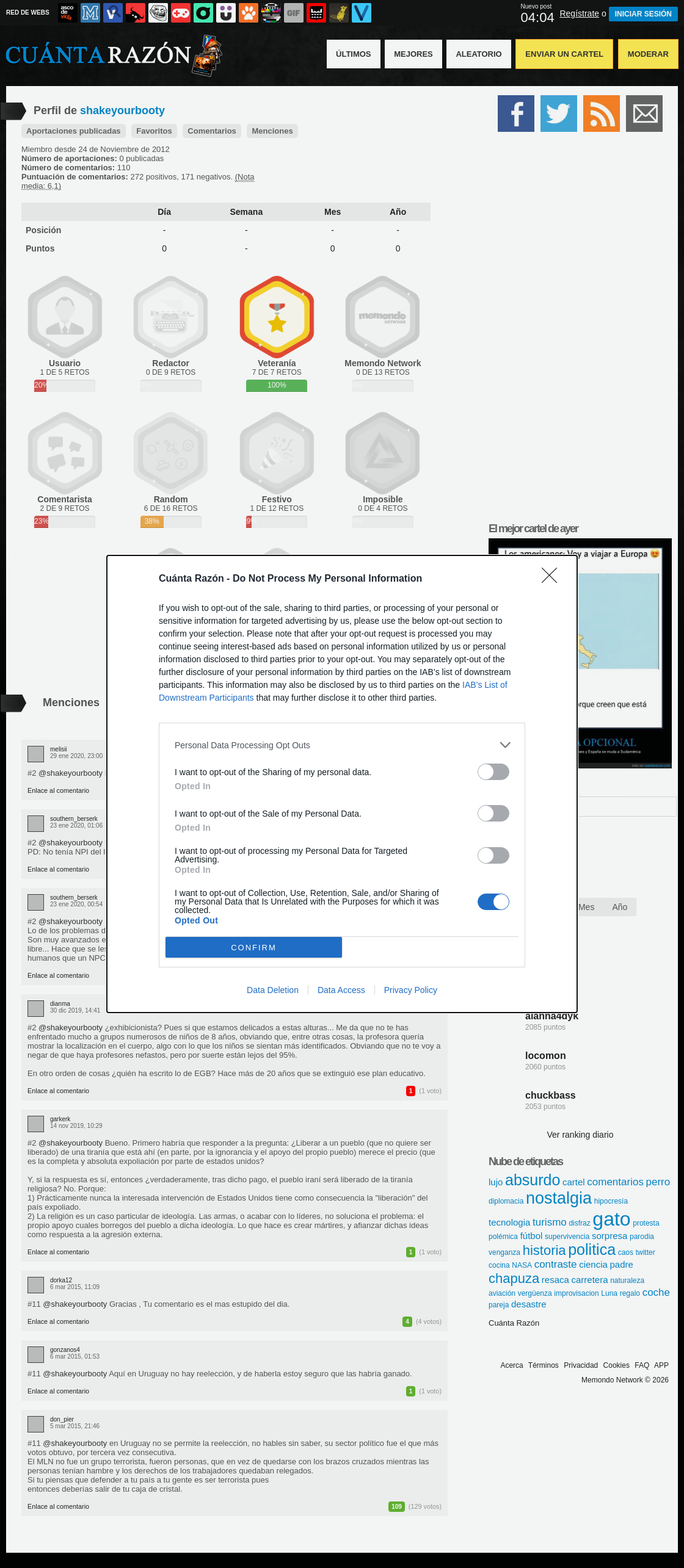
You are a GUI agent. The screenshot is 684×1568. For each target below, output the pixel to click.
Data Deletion (273, 990)
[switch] (493, 772)
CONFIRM (254, 947)
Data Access (341, 990)
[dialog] (342, 784)
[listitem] (342, 745)
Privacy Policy (410, 990)
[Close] (553, 579)
